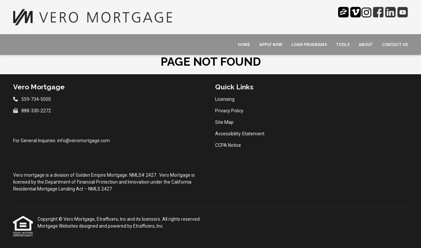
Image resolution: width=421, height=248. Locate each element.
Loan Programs (309, 44)
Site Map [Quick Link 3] (224, 122)
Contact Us (395, 44)
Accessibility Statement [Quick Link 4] (239, 133)
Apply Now (270, 44)
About (366, 44)
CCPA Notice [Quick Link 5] (228, 145)
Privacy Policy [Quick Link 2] (229, 110)
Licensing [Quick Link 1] (225, 99)
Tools (343, 44)
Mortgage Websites (58, 226)
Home (244, 44)
